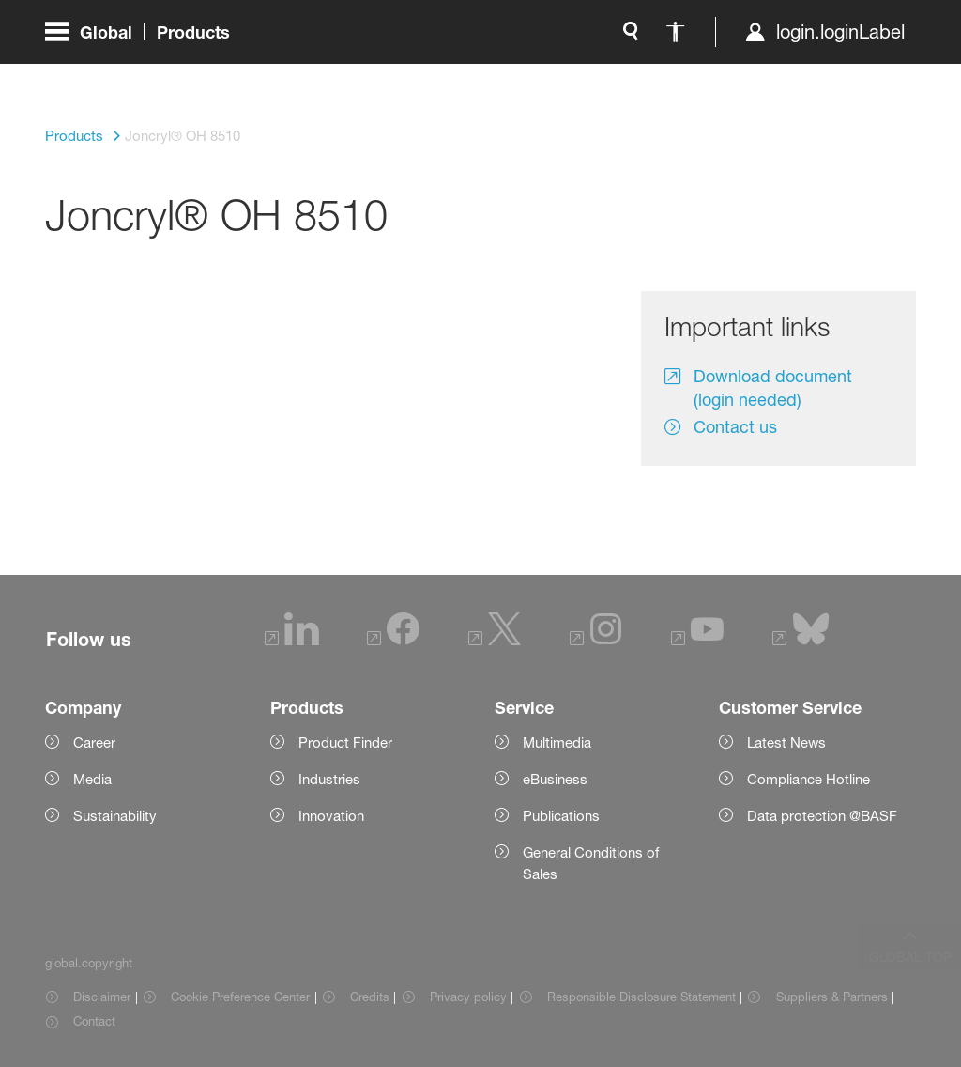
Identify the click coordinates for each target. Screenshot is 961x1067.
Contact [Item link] (94, 1020)
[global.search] (433, 75)
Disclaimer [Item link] (101, 996)
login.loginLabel (643, 75)
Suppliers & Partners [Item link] (832, 996)
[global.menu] (145, 75)
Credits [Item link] (369, 996)
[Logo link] (841, 75)
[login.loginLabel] (627, 75)
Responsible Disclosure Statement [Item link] (641, 996)
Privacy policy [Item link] (468, 996)
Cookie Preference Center (240, 996)
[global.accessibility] (478, 75)
